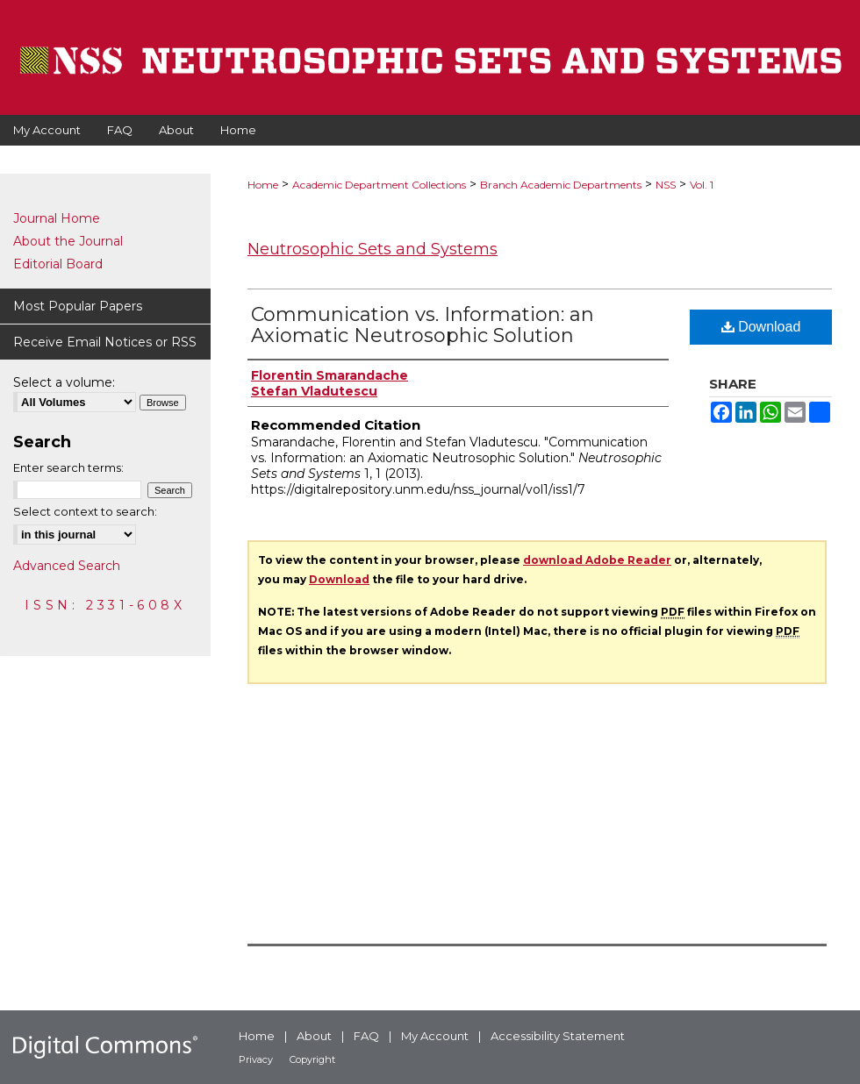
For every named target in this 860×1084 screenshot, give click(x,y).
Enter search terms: (68, 467)
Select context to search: (85, 511)
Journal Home (56, 218)
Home (262, 184)
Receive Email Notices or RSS (105, 342)
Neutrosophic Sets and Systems (372, 249)
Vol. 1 (701, 184)
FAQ (366, 1036)
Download (761, 326)
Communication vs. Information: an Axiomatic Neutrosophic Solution (422, 325)
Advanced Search (66, 566)
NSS (666, 184)
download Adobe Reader (597, 560)
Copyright (312, 1059)
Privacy (256, 1059)
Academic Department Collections (379, 184)
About (314, 1036)
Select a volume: (64, 382)
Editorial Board (58, 264)
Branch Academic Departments (560, 184)
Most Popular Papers (77, 306)
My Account (435, 1036)
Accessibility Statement (558, 1036)
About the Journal (68, 241)
